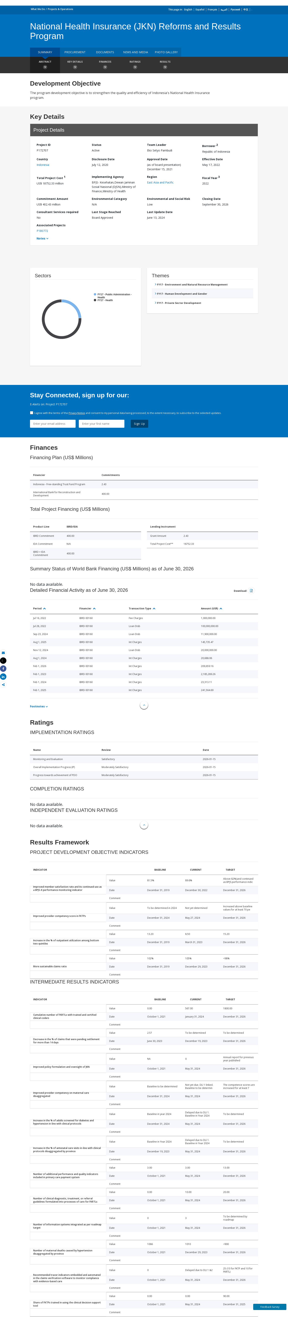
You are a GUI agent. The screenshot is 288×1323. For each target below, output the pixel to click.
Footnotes (37, 706)
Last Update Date (160, 212)
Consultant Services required (57, 212)
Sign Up (139, 424)
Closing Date (211, 199)
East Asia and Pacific (160, 182)
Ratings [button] (135, 65)
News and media (135, 52)
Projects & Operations (60, 9)
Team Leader (156, 145)
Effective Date (212, 159)
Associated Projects (51, 225)
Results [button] (165, 65)
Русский (235, 9)
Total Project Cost (51, 177)
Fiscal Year (211, 177)
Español (200, 9)
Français (212, 9)
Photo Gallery (166, 52)
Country (42, 159)
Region (152, 177)
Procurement (75, 52)
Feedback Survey (269, 1307)
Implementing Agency (108, 177)
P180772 (42, 231)
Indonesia (43, 165)
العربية (224, 9)
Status (96, 145)
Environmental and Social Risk (168, 199)
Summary (45, 52)
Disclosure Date (103, 159)
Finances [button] (105, 65)
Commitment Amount (52, 199)
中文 (245, 9)
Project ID (44, 145)
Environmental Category (109, 199)
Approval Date (157, 159)
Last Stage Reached (106, 212)
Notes (41, 238)
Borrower (210, 145)
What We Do (38, 9)
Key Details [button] (75, 65)
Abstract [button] (45, 65)
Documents (105, 52)
